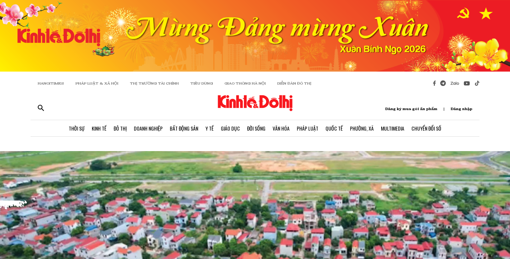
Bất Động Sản (184, 128)
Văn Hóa (281, 128)
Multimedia (392, 128)
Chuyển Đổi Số (426, 128)
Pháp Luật (307, 128)
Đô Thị (120, 128)
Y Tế (209, 128)
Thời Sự (77, 128)
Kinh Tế (99, 128)
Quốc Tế (334, 128)
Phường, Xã (362, 128)
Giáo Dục (230, 128)
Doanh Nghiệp (148, 128)
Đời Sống (256, 128)
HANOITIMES (51, 83)
